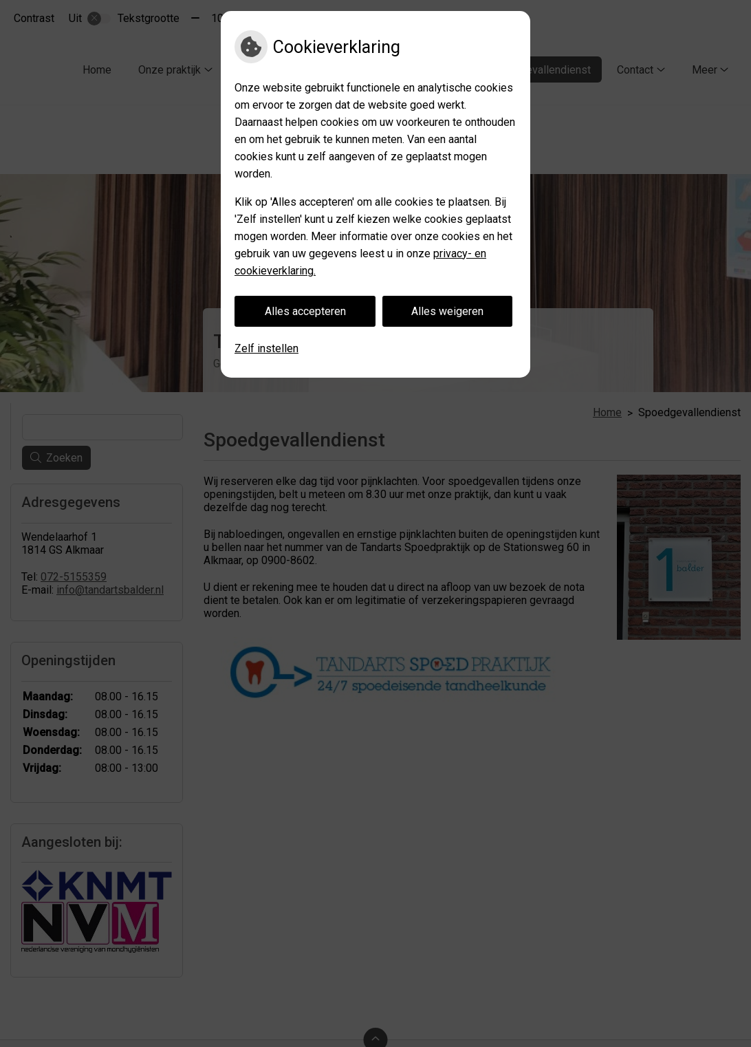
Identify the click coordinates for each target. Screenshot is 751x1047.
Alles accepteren (305, 311)
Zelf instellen (266, 348)
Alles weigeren (447, 311)
